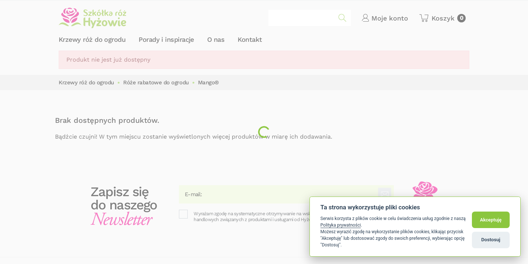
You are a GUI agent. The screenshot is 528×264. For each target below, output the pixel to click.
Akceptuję (491, 220)
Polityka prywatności (340, 225)
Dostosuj (490, 239)
